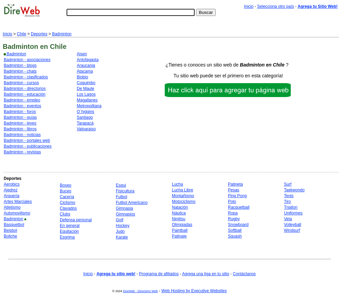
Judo (120, 231)
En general (69, 225)
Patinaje (179, 236)
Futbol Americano (131, 202)
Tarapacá (85, 123)
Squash (235, 236)
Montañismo (183, 195)
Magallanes (87, 100)
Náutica (179, 213)
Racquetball (238, 207)
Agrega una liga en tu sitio (205, 273)
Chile (21, 34)
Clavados (68, 208)
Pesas (233, 190)
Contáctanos (244, 273)
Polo (232, 201)
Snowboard (238, 224)
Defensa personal (76, 220)
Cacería (67, 196)
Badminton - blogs (20, 65)
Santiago (85, 117)
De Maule (85, 88)
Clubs (65, 214)
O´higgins (85, 111)
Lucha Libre (182, 190)
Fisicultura (125, 191)
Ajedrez (11, 190)
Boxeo (65, 185)
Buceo (65, 191)
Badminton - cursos (21, 82)
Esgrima (67, 237)
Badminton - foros (20, 111)
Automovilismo (17, 213)
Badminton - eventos (22, 105)
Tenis (288, 195)
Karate (122, 237)
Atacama (85, 71)
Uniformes (293, 213)
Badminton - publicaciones (28, 146)
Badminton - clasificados (26, 77)
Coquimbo (86, 82)
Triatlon (291, 207)
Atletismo (12, 207)
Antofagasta (88, 59)
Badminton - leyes (20, 123)
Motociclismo (183, 201)
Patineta (235, 184)
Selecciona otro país (275, 6)
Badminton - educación (25, 94)
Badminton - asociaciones (27, 59)
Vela (288, 218)
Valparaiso (86, 129)
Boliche (10, 236)
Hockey (122, 225)
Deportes (39, 34)
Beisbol (10, 230)
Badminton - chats (20, 71)
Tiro (287, 201)
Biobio (82, 77)
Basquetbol (14, 224)
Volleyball (292, 224)
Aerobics (12, 184)
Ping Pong (237, 195)
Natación (180, 207)
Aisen (82, 54)
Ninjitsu (178, 218)
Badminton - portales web (27, 140)
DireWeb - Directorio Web (140, 291)
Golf (119, 220)
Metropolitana (89, 105)
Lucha (177, 184)
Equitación (69, 231)
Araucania (86, 65)
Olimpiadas (182, 224)
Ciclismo (67, 202)
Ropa (233, 213)
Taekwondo (294, 190)
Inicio (248, 6)
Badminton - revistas (22, 152)
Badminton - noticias (22, 134)
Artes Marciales (18, 201)
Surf (287, 184)
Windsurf (292, 230)
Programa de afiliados (159, 273)
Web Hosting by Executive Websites (194, 290)
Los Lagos (86, 94)
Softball (235, 230)
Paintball (180, 230)
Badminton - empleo (22, 100)
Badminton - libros (20, 129)
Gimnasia (124, 208)
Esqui (121, 185)
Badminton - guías (20, 117)
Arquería (11, 195)
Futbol (121, 196)
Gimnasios (125, 214)
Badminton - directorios (25, 88)
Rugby (234, 218)
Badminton (61, 34)
